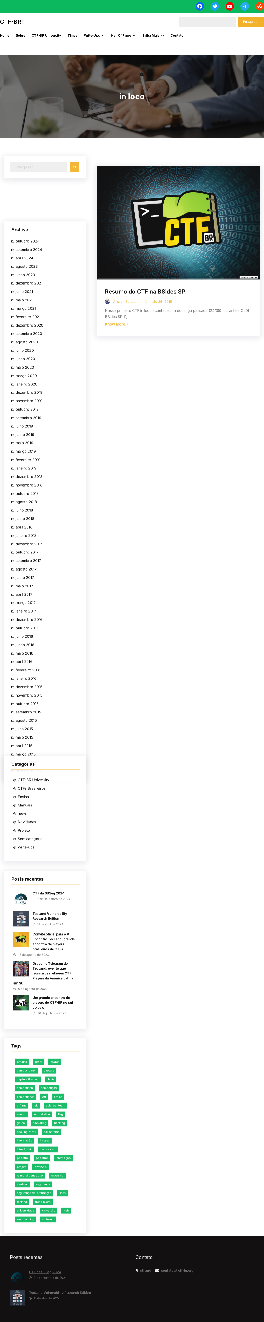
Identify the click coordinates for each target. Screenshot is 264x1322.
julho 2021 (24, 637)
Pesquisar (251, 22)
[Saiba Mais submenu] (162, 35)
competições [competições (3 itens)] (25, 1217)
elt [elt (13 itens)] (36, 1226)
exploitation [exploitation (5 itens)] (42, 1235)
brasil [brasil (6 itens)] (38, 1182)
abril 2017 (24, 939)
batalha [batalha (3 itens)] (22, 1182)
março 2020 (26, 721)
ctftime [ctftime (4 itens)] (21, 1226)
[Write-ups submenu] (103, 35)
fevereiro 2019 (28, 805)
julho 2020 (25, 695)
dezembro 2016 (29, 965)
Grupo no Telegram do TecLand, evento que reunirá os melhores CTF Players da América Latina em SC (43, 1071)
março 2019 (26, 796)
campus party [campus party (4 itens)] (26, 1191)
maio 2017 (24, 931)
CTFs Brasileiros (32, 853)
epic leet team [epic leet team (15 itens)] (55, 1226)
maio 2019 (24, 788)
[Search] (74, 181)
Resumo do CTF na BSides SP (145, 396)
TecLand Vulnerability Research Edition (50, 1013)
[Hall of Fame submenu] (134, 35)
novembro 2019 (29, 746)
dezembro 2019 (29, 737)
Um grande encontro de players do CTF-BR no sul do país (53, 1100)
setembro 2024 (29, 595)
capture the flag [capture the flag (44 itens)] (28, 1200)
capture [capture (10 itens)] (49, 1191)
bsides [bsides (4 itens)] (54, 1182)
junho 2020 (25, 704)
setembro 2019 (28, 763)
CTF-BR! (11, 21)
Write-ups (26, 912)
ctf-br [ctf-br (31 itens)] (58, 1217)
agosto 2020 (27, 687)
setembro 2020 (29, 679)
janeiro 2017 (26, 956)
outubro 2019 (27, 754)
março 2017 (26, 948)
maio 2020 (25, 712)
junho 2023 (25, 620)
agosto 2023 (27, 611)
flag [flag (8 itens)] (60, 1235)
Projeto (24, 895)
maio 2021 (24, 645)
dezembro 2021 (29, 628)
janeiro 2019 (26, 813)
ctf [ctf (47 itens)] (44, 1217)
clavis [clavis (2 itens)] (50, 1200)
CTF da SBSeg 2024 (49, 990)
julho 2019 (24, 771)
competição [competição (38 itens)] (49, 1208)
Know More (115, 429)
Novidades (27, 886)
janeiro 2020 (26, 729)
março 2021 (26, 653)
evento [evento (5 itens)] (21, 1235)
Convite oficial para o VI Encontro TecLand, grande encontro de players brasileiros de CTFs (54, 1039)
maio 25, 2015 (161, 406)
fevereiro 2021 (28, 662)
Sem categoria (30, 903)
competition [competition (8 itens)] (25, 1208)
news (22, 878)
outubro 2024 (27, 586)
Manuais (25, 869)
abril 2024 (24, 603)
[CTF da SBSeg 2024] (17, 1301)
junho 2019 (25, 779)
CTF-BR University (33, 844)
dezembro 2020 (29, 670)
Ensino (23, 861)
